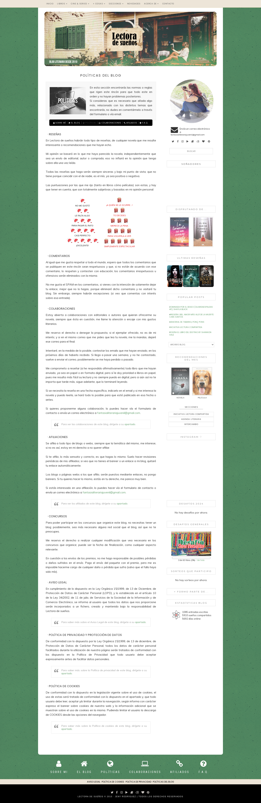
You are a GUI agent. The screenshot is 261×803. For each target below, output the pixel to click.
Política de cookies (113, 781)
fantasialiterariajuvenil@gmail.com (118, 413)
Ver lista (200, 560)
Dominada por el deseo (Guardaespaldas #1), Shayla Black (191, 308)
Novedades (134, 3)
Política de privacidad (138, 781)
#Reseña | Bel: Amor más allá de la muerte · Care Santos (192, 315)
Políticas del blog (163, 781)
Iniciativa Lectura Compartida (185, 327)
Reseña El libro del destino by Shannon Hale (190, 333)
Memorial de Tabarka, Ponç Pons (186, 321)
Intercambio (191, 424)
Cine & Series (80, 3)
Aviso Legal (93, 781)
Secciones (116, 3)
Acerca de (151, 3)
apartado (130, 424)
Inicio (49, 3)
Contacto (168, 3)
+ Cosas (99, 3)
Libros (62, 3)
